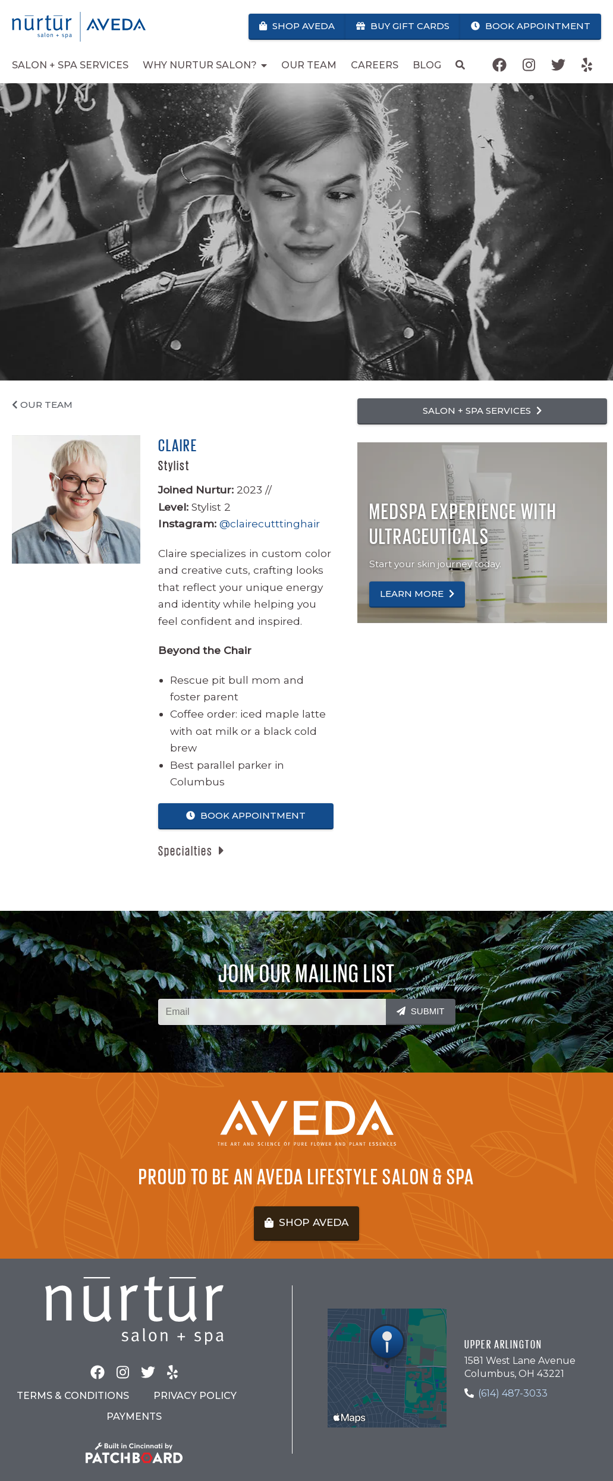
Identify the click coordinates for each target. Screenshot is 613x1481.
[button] (191, 851)
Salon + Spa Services (482, 410)
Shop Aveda (297, 26)
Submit (421, 1011)
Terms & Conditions (73, 1395)
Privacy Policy (195, 1395)
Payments (134, 1416)
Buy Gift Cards (402, 26)
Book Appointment (530, 26)
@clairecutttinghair (269, 523)
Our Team (42, 404)
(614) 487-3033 (513, 1393)
